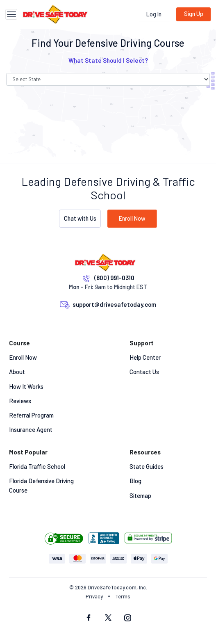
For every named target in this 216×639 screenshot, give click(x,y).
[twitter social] (108, 618)
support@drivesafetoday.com (114, 304)
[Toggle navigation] (11, 14)
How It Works (26, 386)
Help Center (145, 357)
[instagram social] (128, 618)
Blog (135, 480)
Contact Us (144, 371)
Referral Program (31, 415)
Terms (122, 596)
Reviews (20, 400)
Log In (153, 14)
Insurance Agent (30, 429)
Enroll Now (132, 218)
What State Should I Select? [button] (108, 60)
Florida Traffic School (37, 466)
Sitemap (140, 495)
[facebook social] (88, 618)
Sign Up (193, 13)
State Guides (147, 466)
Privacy (94, 596)
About (17, 371)
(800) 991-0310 (114, 277)
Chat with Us (80, 218)
